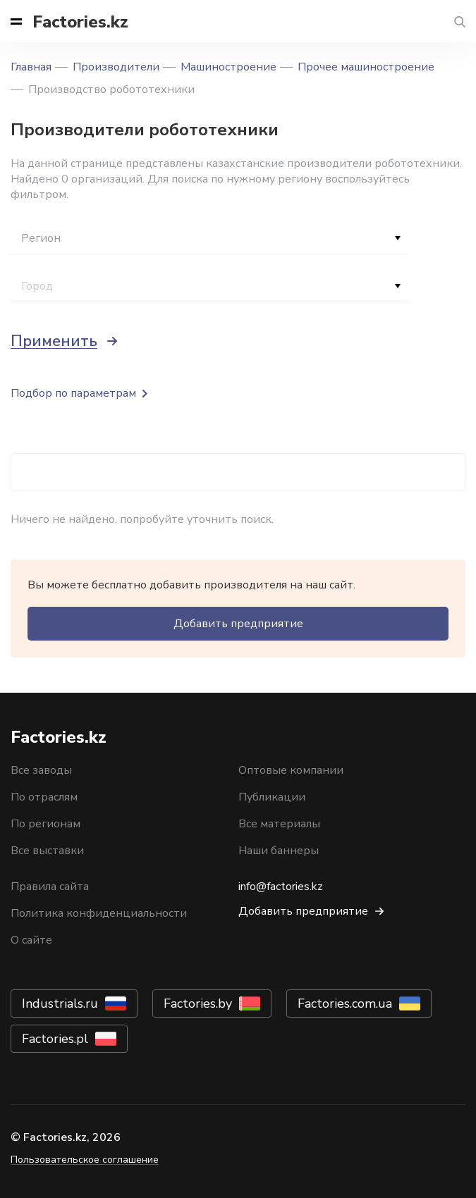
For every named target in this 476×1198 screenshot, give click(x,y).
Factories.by (198, 1003)
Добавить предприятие (238, 623)
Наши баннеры (278, 850)
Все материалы (279, 824)
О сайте (31, 940)
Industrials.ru (60, 1003)
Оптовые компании (290, 770)
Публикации (271, 797)
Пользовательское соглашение (85, 1159)
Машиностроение (228, 67)
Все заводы (41, 770)
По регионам (45, 824)
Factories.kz (80, 22)
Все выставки (47, 850)
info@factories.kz (280, 886)
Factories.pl (55, 1038)
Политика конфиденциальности (99, 913)
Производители (116, 67)
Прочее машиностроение (366, 67)
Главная (31, 67)
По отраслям (44, 797)
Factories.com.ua (345, 1003)
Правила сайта (50, 886)
